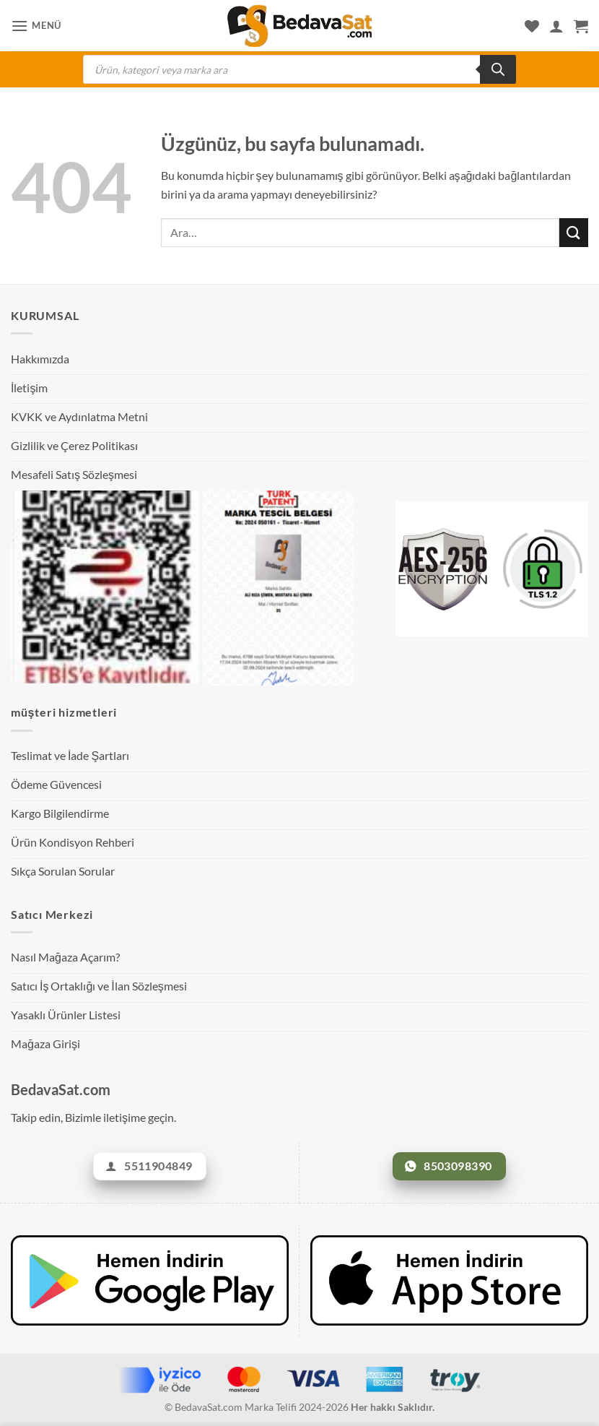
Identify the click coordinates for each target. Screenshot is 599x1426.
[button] (36, 25)
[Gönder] (573, 232)
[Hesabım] (556, 26)
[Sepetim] (581, 26)
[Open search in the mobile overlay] (299, 69)
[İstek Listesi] (532, 26)
